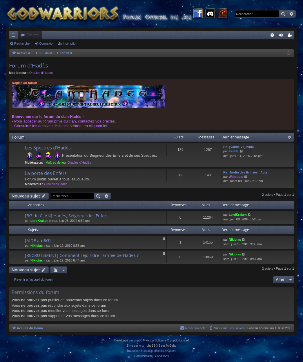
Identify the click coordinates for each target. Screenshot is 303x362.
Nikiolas (36, 245)
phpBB (138, 340)
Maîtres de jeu (56, 162)
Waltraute (236, 176)
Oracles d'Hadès (41, 72)
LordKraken (39, 220)
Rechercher (22, 43)
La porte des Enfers (46, 173)
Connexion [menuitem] (282, 36)
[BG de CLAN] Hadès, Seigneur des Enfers (66, 215)
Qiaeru (172, 350)
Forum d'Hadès (28, 65)
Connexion (47, 43)
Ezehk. (234, 151)
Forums (32, 35)
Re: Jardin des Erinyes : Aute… (247, 172)
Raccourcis (14, 36)
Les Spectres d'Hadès (48, 148)
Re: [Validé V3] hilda (238, 147)
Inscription (70, 43)
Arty (141, 345)
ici (105, 126)
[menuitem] (272, 35)
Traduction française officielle (145, 350)
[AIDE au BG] (38, 240)
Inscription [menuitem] (291, 36)
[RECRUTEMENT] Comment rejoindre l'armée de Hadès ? (82, 255)
